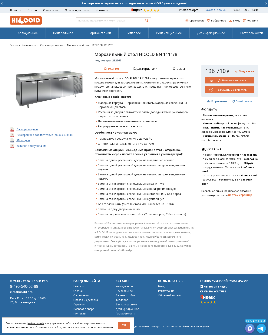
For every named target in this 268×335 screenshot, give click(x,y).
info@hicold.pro (188, 10)
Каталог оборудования (31, 146)
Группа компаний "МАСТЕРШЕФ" (224, 280)
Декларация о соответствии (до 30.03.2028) (44, 135)
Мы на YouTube (213, 291)
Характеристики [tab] (145, 68)
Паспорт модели (27, 129)
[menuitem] (27, 33)
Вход (161, 286)
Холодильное (28, 33)
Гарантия (79, 304)
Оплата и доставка (77, 10)
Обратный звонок (169, 295)
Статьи (32, 10)
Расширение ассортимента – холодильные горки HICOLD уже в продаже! (134, 3)
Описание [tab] (111, 68)
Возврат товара (83, 309)
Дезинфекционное (211, 33)
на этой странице (240, 195)
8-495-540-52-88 (245, 10)
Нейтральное (63, 33)
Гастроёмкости (125, 313)
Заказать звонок (215, 10)
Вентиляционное (169, 33)
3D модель (23, 140)
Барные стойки (99, 33)
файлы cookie (35, 323)
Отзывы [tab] (179, 68)
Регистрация (166, 291)
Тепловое (133, 33)
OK (124, 325)
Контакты (102, 10)
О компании (50, 10)
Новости (15, 10)
